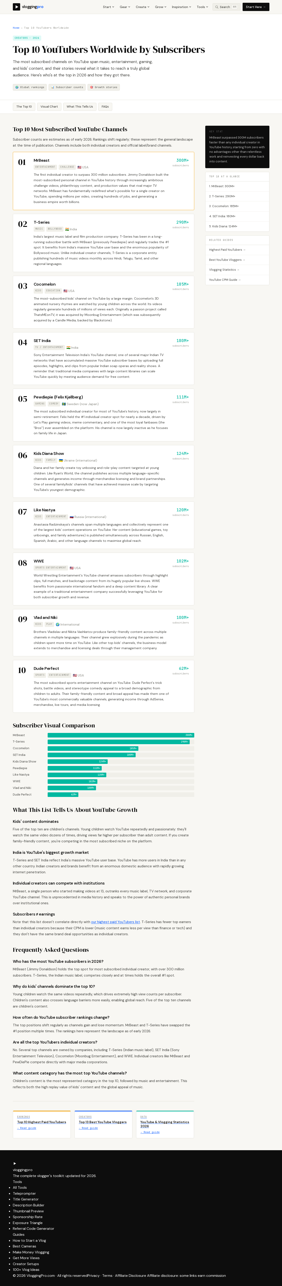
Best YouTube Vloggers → (227, 260)
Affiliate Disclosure (130, 1275)
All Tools (20, 1187)
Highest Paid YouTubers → (227, 250)
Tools (202, 7)
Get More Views (26, 1257)
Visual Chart (49, 107)
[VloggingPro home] (28, 7)
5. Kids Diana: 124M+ (223, 226)
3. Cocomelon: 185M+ (224, 206)
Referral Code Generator (33, 1228)
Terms (107, 1275)
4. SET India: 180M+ (222, 216)
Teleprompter (24, 1193)
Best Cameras (24, 1246)
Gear (125, 7)
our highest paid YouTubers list (115, 922)
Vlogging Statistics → (224, 270)
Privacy (94, 1275)
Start (108, 7)
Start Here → (256, 7)
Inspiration (181, 7)
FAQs (105, 107)
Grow (161, 7)
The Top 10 (24, 107)
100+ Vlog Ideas (26, 1269)
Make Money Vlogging (31, 1252)
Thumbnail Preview (28, 1211)
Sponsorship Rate (28, 1216)
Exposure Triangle (28, 1222)
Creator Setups (26, 1263)
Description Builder (28, 1205)
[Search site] (226, 7)
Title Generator (26, 1199)
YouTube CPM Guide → (225, 280)
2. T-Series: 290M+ (222, 196)
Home (16, 27)
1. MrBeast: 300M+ (222, 186)
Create (143, 7)
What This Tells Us (80, 107)
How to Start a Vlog (29, 1240)
